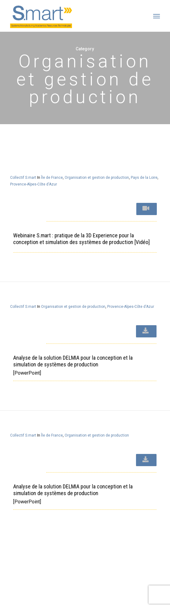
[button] (156, 16)
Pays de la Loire (144, 177)
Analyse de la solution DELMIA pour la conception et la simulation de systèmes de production (73, 361)
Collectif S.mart (23, 177)
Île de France (52, 177)
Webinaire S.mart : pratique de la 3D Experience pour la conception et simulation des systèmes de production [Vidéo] (81, 238)
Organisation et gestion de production (97, 177)
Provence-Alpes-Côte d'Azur (33, 184)
